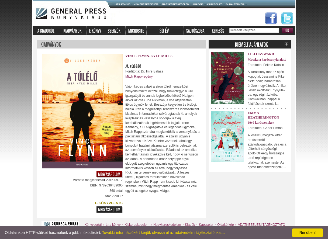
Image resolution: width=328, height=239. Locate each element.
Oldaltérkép (235, 4)
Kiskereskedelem (146, 4)
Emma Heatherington (263, 115)
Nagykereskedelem (175, 4)
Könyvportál (93, 225)
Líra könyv (122, 4)
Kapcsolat (214, 4)
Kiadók (198, 4)
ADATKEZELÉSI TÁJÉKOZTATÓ (261, 225)
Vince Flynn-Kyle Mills (148, 56)
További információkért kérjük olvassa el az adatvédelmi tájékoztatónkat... (163, 232)
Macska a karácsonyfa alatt (267, 59)
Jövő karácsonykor (261, 122)
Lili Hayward (261, 54)
